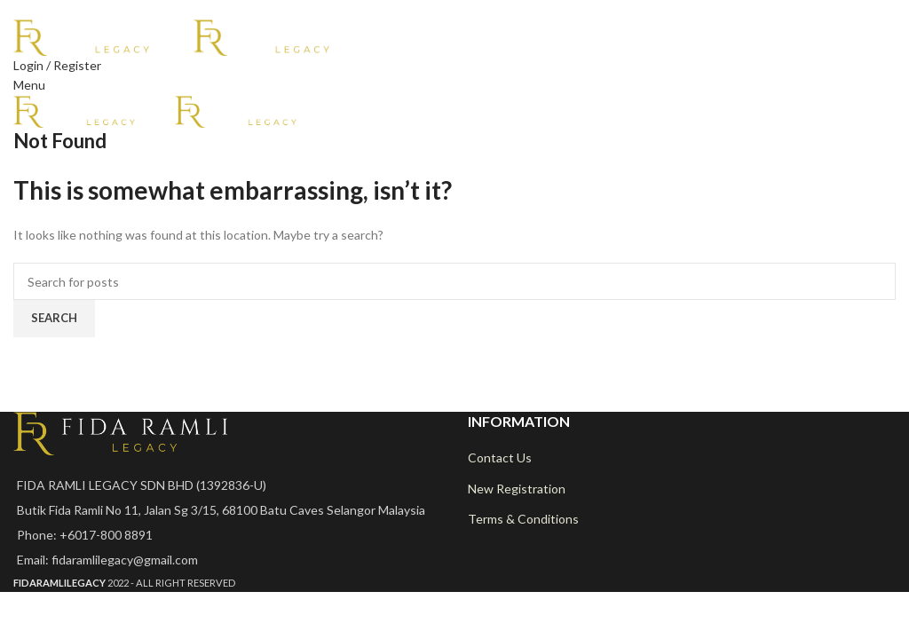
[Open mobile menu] (29, 84)
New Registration (516, 488)
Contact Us (500, 457)
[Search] (454, 281)
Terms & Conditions (523, 518)
